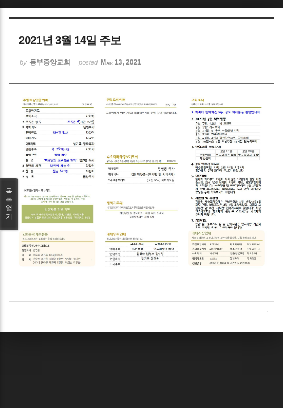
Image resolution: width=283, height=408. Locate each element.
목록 (9, 204)
